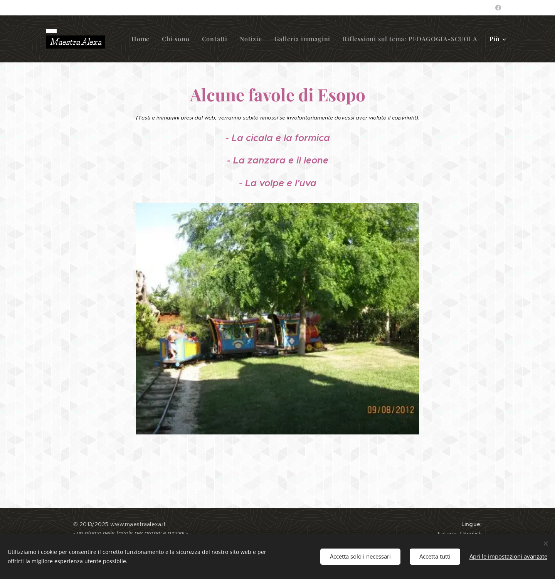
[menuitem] (143, 39)
